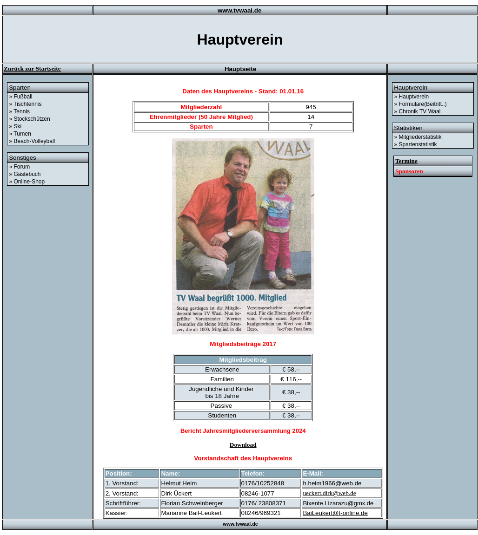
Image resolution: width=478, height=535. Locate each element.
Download (243, 444)
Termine (406, 160)
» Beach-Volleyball (32, 141)
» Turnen (20, 133)
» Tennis (19, 111)
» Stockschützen (29, 119)
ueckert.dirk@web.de (329, 492)
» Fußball (21, 96)
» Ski (15, 126)
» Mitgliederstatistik (418, 137)
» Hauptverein (411, 96)
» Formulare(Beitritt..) (420, 104)
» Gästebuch (25, 174)
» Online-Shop (27, 181)
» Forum (19, 166)
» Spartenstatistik (415, 144)
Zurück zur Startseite (32, 68)
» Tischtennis (25, 104)
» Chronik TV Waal (417, 111)
